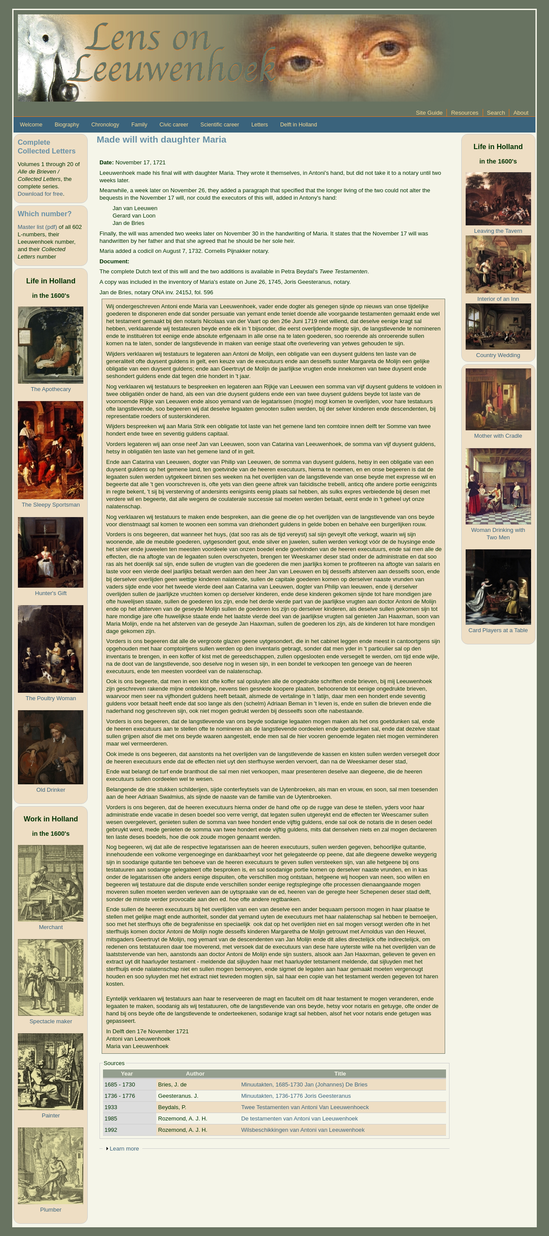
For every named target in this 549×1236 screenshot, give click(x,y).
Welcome (31, 125)
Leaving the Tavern (498, 231)
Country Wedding (498, 355)
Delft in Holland (298, 125)
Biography (67, 125)
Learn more (124, 1148)
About (521, 112)
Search (496, 112)
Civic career (174, 125)
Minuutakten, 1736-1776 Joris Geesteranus (296, 1096)
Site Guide (429, 112)
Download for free (39, 194)
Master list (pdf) (37, 227)
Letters (259, 125)
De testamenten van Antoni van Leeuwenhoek (299, 1118)
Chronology (105, 125)
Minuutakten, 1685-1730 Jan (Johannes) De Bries (304, 1084)
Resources (465, 112)
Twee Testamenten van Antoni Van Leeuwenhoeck (305, 1107)
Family (139, 125)
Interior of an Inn (498, 299)
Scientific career (219, 125)
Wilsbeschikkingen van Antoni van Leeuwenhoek (303, 1130)
